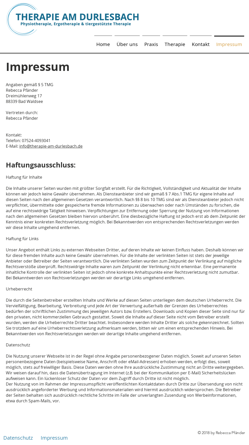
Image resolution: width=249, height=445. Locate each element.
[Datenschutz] (18, 438)
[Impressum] (54, 438)
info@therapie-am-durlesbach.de (51, 146)
